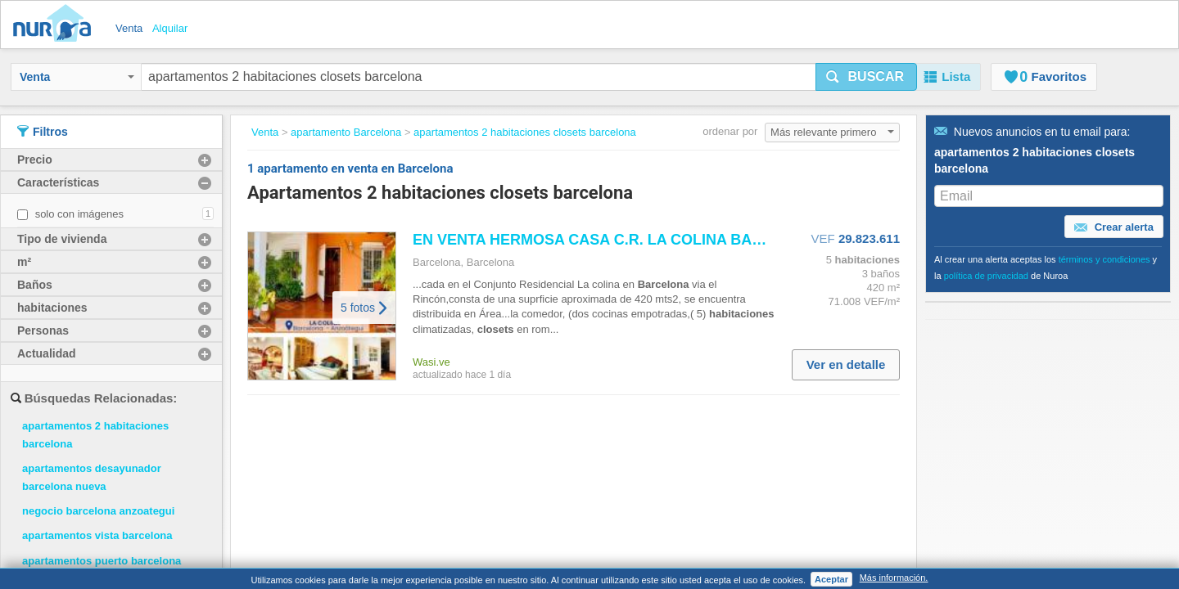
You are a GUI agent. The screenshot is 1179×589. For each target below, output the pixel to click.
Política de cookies (538, 505)
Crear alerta (1114, 227)
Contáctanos (374, 505)
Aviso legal (517, 472)
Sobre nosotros (381, 489)
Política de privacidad (544, 489)
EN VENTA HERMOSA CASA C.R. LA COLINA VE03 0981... (663, 240)
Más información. (894, 577)
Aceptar (831, 579)
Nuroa (56, 24)
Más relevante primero (832, 132)
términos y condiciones (1104, 259)
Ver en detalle (846, 364)
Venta (77, 76)
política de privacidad (986, 276)
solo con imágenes (79, 214)
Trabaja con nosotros (395, 472)
